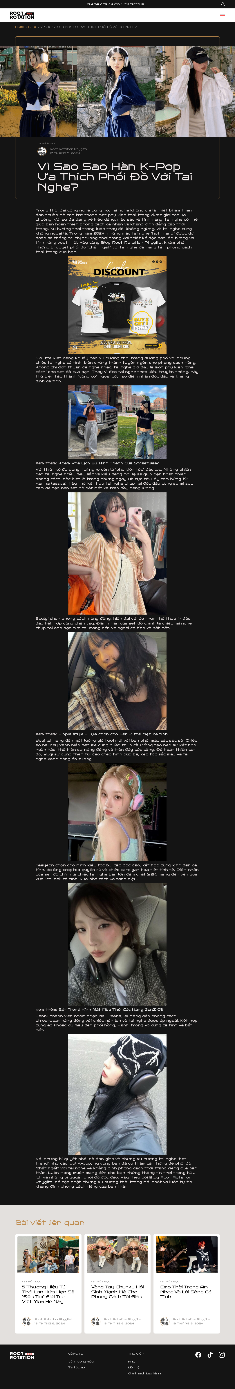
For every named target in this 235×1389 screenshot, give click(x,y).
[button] (222, 15)
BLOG (32, 27)
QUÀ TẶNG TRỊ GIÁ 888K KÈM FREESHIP (115, 4)
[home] (22, 15)
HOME (20, 27)
